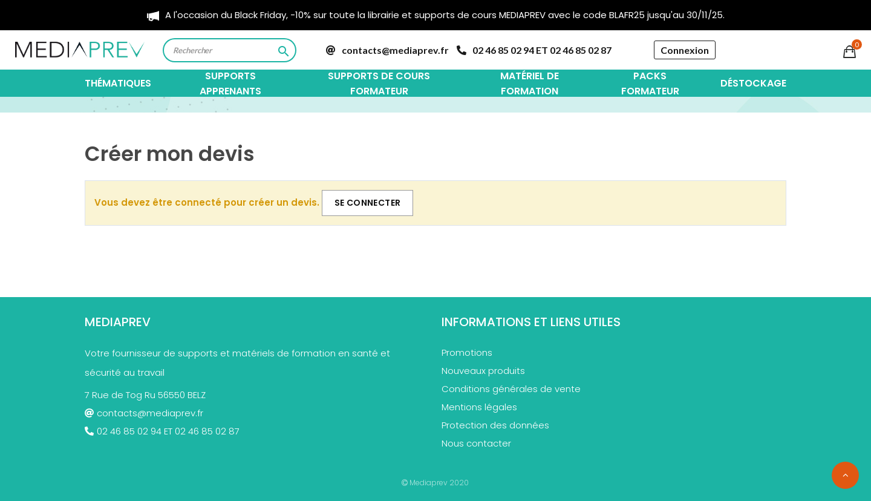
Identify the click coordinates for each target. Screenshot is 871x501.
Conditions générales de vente (511, 388)
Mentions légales (479, 407)
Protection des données (495, 425)
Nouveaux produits (483, 370)
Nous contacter (476, 443)
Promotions (467, 352)
